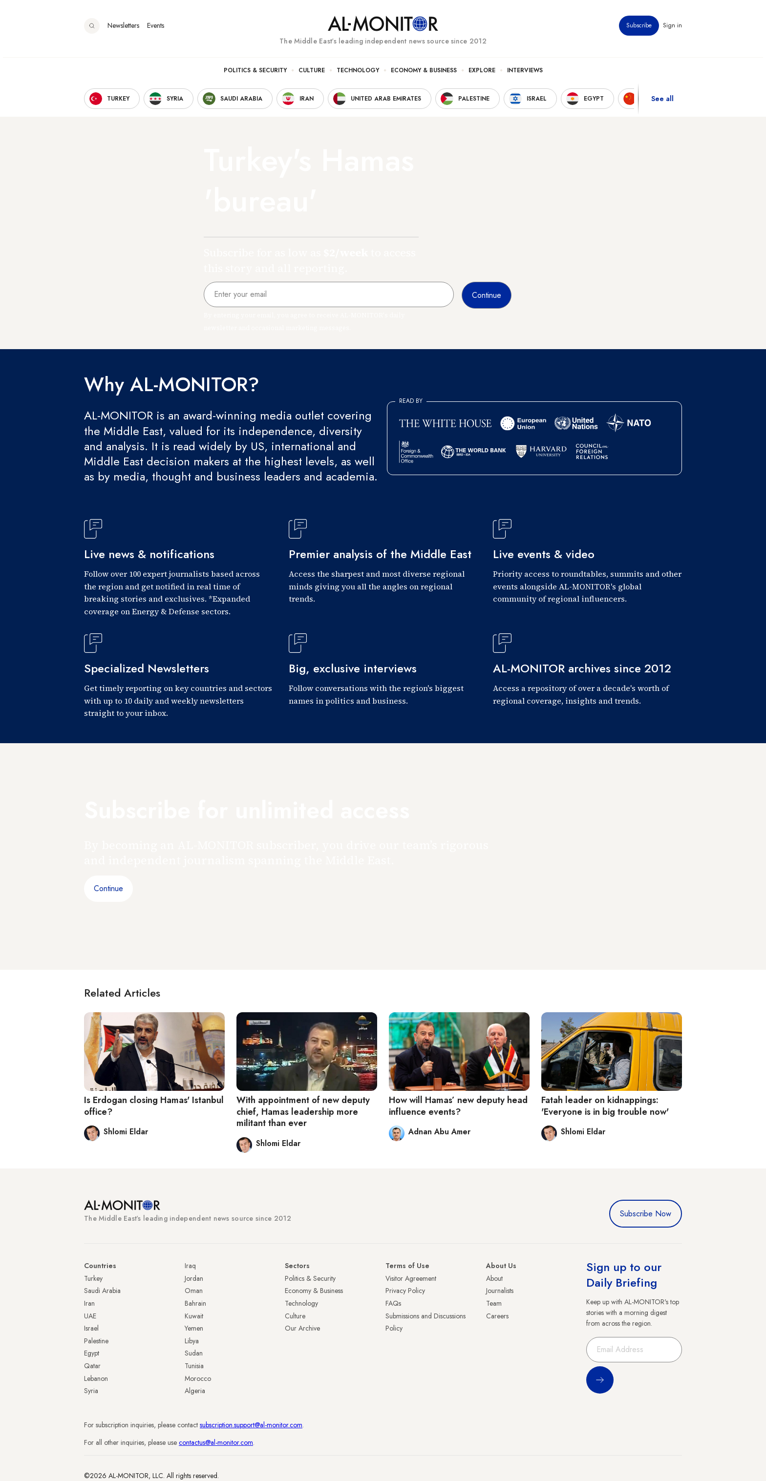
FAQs (393, 1303)
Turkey (93, 1278)
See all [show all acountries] (662, 102)
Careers (497, 1316)
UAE (90, 1316)
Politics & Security (255, 74)
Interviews (525, 74)
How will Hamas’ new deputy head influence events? (458, 1106)
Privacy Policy (405, 1290)
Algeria (195, 1391)
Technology (358, 74)
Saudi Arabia (102, 1290)
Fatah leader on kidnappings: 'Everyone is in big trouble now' (605, 1106)
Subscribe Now (645, 1213)
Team (494, 1303)
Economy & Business (424, 74)
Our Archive (302, 1328)
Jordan (194, 1278)
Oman (194, 1290)
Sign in (672, 28)
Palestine (96, 1341)
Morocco (198, 1378)
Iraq (190, 1266)
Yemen (194, 1328)
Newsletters (123, 29)
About (494, 1278)
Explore (481, 74)
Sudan (194, 1353)
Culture (311, 74)
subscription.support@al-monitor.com (251, 1425)
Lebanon (96, 1378)
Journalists (499, 1290)
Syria (91, 1391)
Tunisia (194, 1366)
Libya (192, 1341)
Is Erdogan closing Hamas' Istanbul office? (154, 1106)
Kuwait (194, 1316)
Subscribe (639, 28)
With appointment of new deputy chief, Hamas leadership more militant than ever (303, 1111)
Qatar (92, 1366)
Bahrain (195, 1303)
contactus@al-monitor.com (216, 1442)
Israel (91, 1328)
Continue (108, 888)
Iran (89, 1303)
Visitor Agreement (410, 1278)
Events (155, 29)
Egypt (91, 1353)
